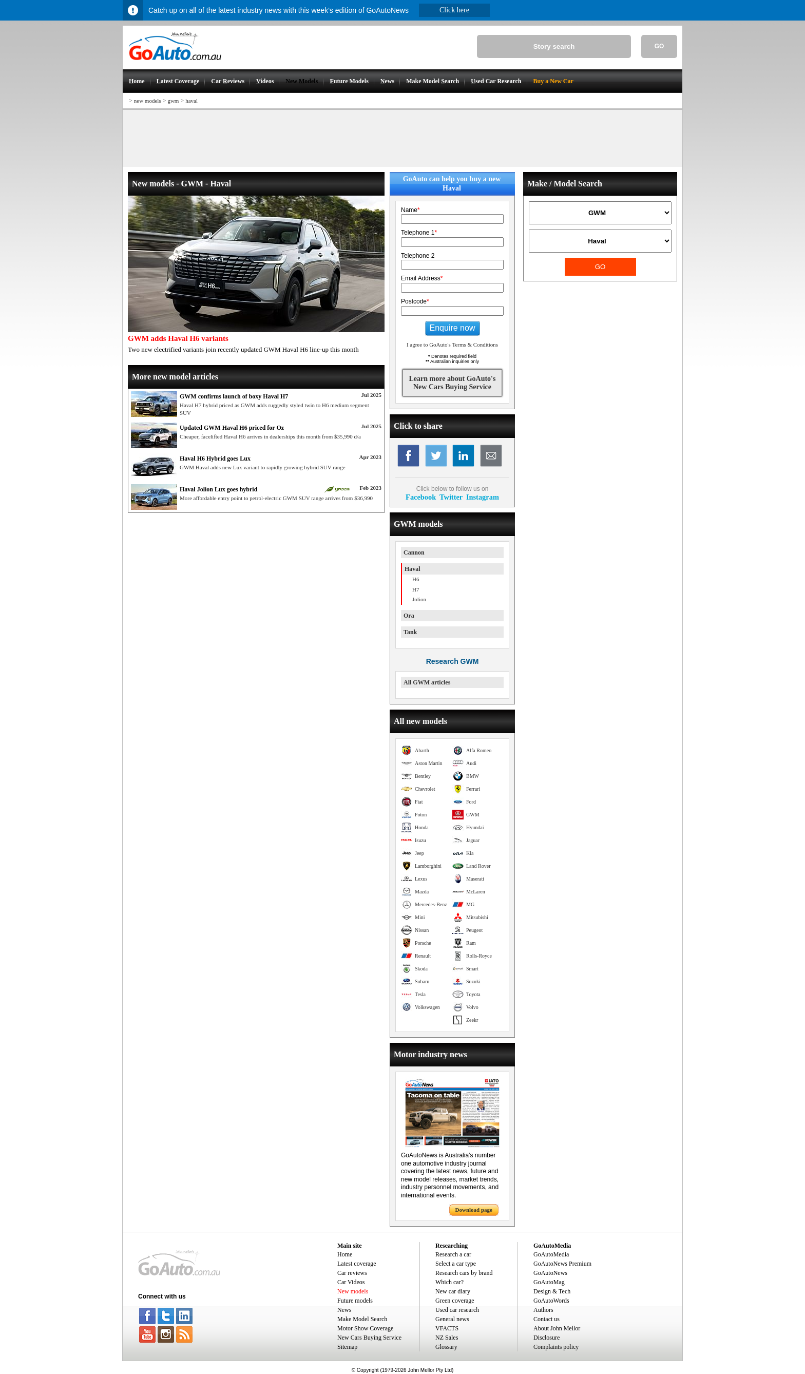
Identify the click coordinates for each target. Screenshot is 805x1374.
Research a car (453, 1254)
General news (452, 1319)
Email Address (422, 278)
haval (191, 101)
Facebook (421, 497)
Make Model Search (362, 1319)
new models (147, 101)
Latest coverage (356, 1263)
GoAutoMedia (551, 1254)
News (344, 1309)
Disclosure (546, 1337)
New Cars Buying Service (369, 1337)
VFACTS (446, 1328)
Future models (355, 1300)
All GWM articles (427, 682)
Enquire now (452, 327)
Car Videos (351, 1282)
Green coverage (454, 1300)
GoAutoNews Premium (562, 1263)
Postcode (415, 301)
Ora (409, 615)
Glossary (446, 1346)
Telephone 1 (419, 232)
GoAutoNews (550, 1272)
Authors (543, 1309)
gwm (173, 101)
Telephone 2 (417, 255)
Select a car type (455, 1263)
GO (659, 46)
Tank (410, 632)
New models (352, 1291)
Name (410, 210)
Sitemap (347, 1346)
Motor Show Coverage (365, 1328)
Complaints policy (556, 1346)
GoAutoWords (551, 1300)
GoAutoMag (549, 1282)
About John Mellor (556, 1328)
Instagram (482, 497)
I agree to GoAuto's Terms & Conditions (452, 344)
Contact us (546, 1319)
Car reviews (352, 1272)
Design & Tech (551, 1291)
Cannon (414, 552)
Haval (412, 568)
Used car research (457, 1309)
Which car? (449, 1282)
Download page (473, 1210)
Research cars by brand (464, 1272)
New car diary (452, 1291)
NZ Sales (446, 1337)
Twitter (451, 497)
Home (344, 1254)
